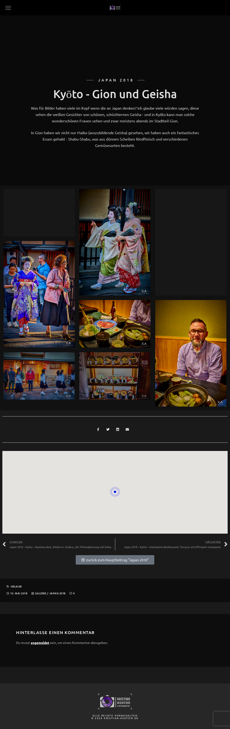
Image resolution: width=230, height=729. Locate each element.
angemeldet (40, 642)
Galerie (40, 593)
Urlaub (16, 586)
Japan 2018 (57, 593)
